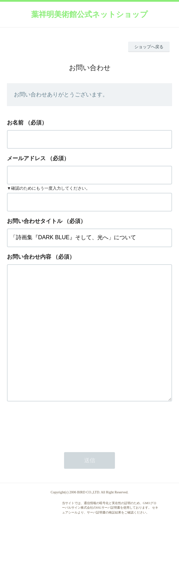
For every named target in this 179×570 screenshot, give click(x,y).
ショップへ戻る (148, 46)
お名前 (15, 123)
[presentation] (59, 452)
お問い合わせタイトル (34, 221)
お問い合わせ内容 (29, 257)
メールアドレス (26, 158)
